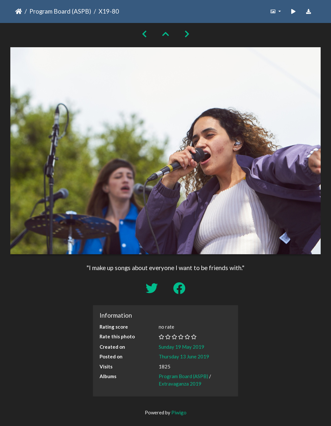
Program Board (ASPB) (60, 11)
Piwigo (179, 412)
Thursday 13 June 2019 (184, 356)
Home (18, 11)
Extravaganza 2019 (180, 384)
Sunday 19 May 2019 (181, 347)
